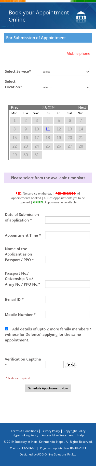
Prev (15, 106)
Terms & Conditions (24, 431)
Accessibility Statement (58, 435)
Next (82, 106)
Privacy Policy (50, 431)
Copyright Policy (74, 431)
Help (80, 435)
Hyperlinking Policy (25, 435)
